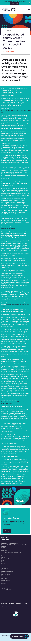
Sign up (7, 531)
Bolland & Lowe (11, 606)
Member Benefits (5, 558)
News (2, 560)
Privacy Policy (4, 578)
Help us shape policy (6, 574)
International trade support (8, 571)
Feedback (3, 583)
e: (11, 552)
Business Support (5, 573)
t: (4, 550)
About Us (3, 564)
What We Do (4, 568)
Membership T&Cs (5, 580)
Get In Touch (4, 581)
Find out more (14, 3)
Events (3, 563)
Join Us (3, 557)
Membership (4, 555)
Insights (3, 561)
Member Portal (5, 576)
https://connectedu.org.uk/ (9, 228)
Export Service (4, 570)
